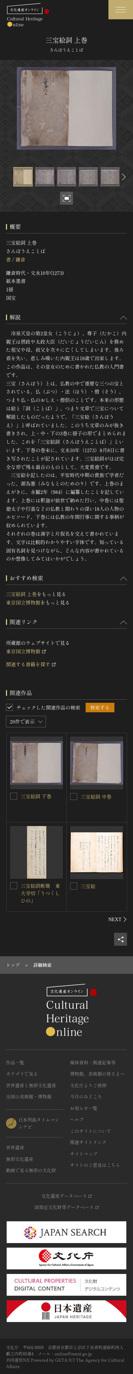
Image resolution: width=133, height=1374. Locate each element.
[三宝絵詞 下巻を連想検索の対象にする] (13, 796)
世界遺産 (15, 1147)
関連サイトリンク (88, 1142)
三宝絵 (88, 886)
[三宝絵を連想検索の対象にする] (73, 886)
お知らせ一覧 (84, 1108)
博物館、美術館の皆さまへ (97, 1073)
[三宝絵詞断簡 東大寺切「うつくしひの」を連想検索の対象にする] (13, 885)
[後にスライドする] (123, 176)
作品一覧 (15, 1062)
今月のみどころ (86, 1096)
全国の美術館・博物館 (29, 1096)
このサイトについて (90, 1131)
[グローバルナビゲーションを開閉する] (120, 9)
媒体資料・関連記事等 (93, 1062)
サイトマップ (84, 1153)
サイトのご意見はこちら (95, 1165)
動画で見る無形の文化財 (31, 1170)
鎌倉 (20, 259)
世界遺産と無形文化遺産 (31, 1085)
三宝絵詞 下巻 (36, 796)
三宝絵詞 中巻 (96, 796)
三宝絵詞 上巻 (21, 593)
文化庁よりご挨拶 (88, 1085)
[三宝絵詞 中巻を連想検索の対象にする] (73, 796)
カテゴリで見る (22, 1073)
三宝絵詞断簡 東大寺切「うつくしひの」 (40, 893)
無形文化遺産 (19, 1159)
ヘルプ (77, 1119)
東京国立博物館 (23, 602)
